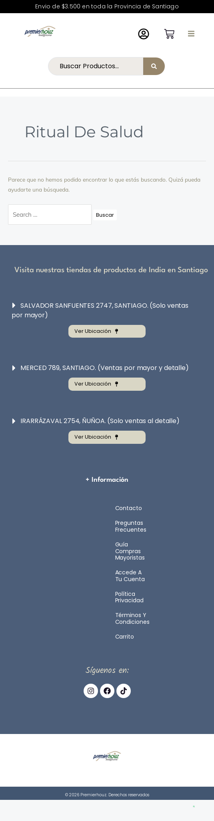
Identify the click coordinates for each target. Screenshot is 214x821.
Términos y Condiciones (132, 618)
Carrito (124, 637)
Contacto (128, 508)
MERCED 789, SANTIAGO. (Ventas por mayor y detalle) (104, 367)
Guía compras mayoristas (130, 551)
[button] (191, 33)
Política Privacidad (129, 597)
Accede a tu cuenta (130, 575)
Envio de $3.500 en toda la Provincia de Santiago (107, 6)
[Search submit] (154, 66)
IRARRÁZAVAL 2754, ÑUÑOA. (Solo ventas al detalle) (100, 420)
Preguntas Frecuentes (130, 526)
